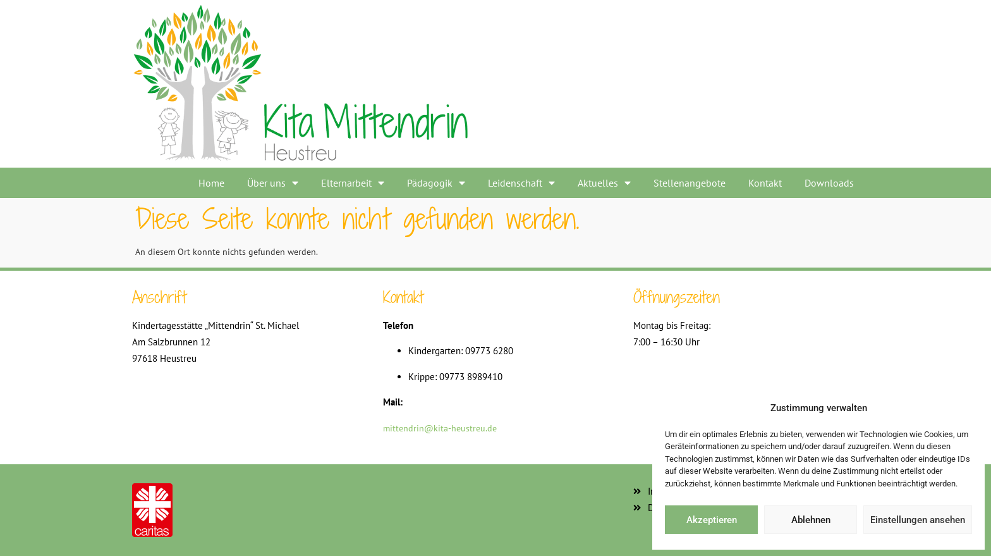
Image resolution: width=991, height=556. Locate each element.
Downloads (829, 182)
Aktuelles (604, 182)
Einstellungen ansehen (917, 520)
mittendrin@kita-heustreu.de (440, 428)
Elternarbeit (352, 182)
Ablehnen (810, 520)
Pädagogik (436, 182)
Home (211, 182)
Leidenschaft (521, 182)
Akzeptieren (711, 520)
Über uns (272, 182)
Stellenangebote (690, 182)
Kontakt (765, 182)
